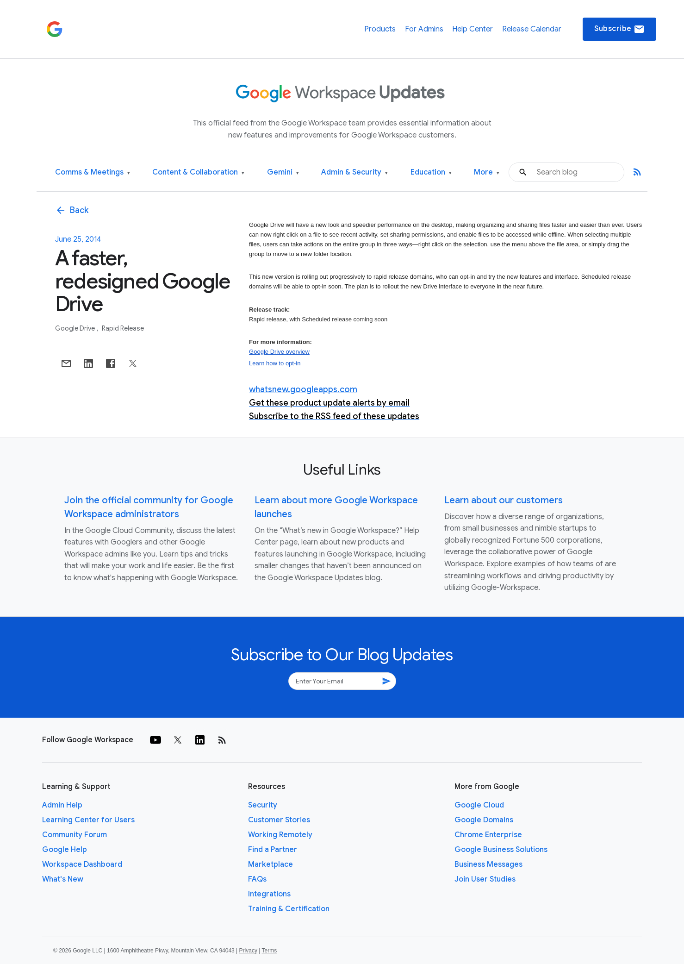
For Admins (424, 29)
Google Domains (483, 820)
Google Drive (75, 328)
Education (431, 172)
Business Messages (488, 864)
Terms (269, 950)
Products (380, 29)
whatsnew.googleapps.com (303, 389)
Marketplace (270, 864)
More (486, 172)
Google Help (64, 849)
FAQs (257, 879)
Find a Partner (272, 849)
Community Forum (74, 834)
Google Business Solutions (500, 849)
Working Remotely (280, 834)
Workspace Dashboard (82, 864)
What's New (62, 879)
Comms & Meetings (92, 172)
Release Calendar (531, 29)
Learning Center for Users (88, 820)
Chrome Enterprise (488, 834)
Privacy (248, 950)
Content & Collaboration (198, 172)
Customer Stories (279, 820)
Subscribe (619, 29)
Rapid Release (123, 328)
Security (262, 805)
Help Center (472, 29)
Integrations (269, 894)
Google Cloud (479, 805)
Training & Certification (289, 909)
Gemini (283, 172)
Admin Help (62, 805)
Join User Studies (485, 879)
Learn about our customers (503, 500)
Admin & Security (354, 172)
